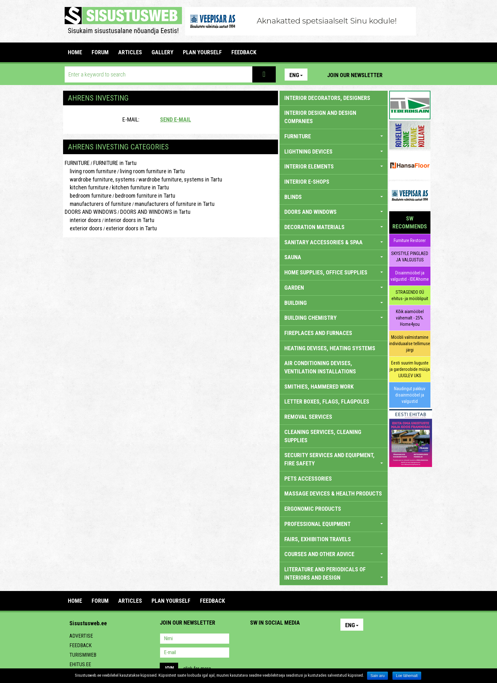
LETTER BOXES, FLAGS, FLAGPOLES (326, 401)
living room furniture (90, 171)
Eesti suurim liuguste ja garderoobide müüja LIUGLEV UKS (410, 369)
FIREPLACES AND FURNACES (318, 333)
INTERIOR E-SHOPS (306, 181)
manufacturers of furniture (98, 203)
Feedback (80, 645)
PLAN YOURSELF (202, 52)
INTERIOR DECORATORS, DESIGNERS (327, 98)
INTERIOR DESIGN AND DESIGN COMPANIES (320, 116)
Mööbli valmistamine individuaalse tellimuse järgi (409, 343)
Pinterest (397, 75)
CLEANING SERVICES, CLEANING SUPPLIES (322, 436)
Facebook (410, 75)
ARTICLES (130, 52)
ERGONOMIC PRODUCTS (312, 508)
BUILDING (333, 302)
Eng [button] (296, 75)
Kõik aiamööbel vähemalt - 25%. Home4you (410, 318)
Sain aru (378, 675)
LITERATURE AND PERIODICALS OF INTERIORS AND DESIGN (333, 573)
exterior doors (83, 228)
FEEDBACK (243, 52)
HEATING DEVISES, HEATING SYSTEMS (329, 348)
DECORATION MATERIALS (333, 227)
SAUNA (333, 257)
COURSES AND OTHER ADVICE (333, 554)
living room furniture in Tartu (152, 171)
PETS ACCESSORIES (308, 478)
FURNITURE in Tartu (115, 163)
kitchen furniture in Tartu (140, 187)
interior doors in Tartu (129, 220)
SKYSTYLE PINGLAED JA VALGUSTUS (409, 256)
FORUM (100, 52)
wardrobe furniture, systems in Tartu (180, 179)
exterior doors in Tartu (131, 228)
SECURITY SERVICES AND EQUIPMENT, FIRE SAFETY (333, 459)
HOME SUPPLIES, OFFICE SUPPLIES (333, 272)
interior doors (83, 220)
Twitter (297, 639)
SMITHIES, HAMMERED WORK (319, 386)
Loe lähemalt (407, 675)
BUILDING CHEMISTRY (333, 317)
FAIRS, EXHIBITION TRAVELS (317, 539)
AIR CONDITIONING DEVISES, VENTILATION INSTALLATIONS (320, 367)
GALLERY (162, 52)
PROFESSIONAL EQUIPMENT (333, 524)
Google (311, 639)
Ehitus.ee (80, 664)
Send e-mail (175, 119)
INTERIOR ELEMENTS (333, 166)
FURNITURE (77, 163)
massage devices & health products (333, 493)
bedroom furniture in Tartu (145, 195)
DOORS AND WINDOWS (91, 211)
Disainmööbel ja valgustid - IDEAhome (409, 276)
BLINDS (333, 197)
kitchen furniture (86, 187)
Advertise (81, 636)
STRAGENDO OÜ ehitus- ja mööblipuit (409, 295)
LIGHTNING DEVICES (333, 151)
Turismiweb (82, 655)
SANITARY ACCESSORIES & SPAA (333, 242)
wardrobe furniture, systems (100, 179)
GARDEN (333, 287)
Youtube (424, 75)
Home (75, 52)
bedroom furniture (88, 195)
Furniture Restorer (410, 240)
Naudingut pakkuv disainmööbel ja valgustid (409, 395)
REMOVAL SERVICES (308, 416)
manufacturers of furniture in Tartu (175, 203)
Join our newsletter (355, 75)
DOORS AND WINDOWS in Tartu (155, 211)
